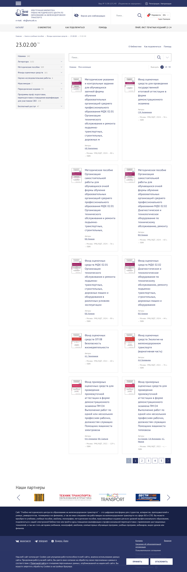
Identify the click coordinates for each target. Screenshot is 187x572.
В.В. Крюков (89, 239)
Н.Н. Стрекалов (91, 439)
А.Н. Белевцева (144, 360)
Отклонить (161, 561)
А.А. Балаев (142, 439)
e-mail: (19, 20)
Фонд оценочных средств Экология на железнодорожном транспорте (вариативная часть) (150, 343)
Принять (137, 561)
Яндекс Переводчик (164, 19)
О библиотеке (135, 46)
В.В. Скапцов (103, 439)
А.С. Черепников (91, 356)
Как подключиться (152, 46)
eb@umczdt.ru (30, 20)
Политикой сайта (38, 563)
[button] (18, 497)
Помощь (167, 46)
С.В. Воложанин (154, 439)
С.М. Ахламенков (145, 112)
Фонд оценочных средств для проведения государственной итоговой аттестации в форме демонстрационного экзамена (153, 91)
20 (166, 67)
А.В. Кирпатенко (91, 148)
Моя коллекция (84, 67)
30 (169, 67)
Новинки (72, 67)
